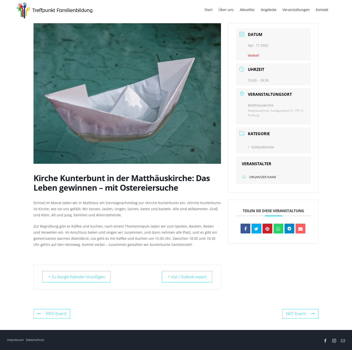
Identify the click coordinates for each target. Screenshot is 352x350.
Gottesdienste (261, 147)
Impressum (15, 340)
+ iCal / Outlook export (186, 276)
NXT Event (300, 313)
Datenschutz (35, 340)
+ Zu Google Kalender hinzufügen (77, 276)
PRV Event (51, 313)
